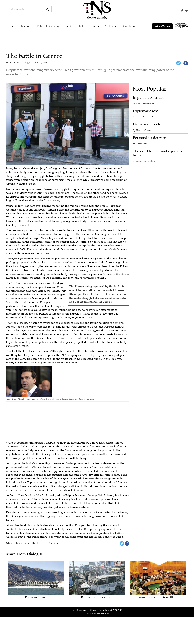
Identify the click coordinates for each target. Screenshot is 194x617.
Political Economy (48, 26)
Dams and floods (147, 124)
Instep (93, 26)
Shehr (81, 26)
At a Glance (162, 26)
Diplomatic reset (146, 111)
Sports (68, 26)
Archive (109, 26)
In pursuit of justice (148, 97)
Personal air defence (149, 138)
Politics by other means (97, 597)
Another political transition (157, 597)
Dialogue (26, 62)
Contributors (129, 26)
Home (12, 26)
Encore (25, 26)
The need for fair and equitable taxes (158, 153)
